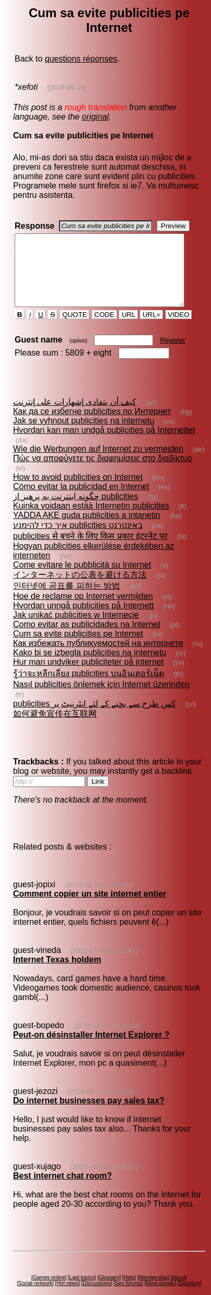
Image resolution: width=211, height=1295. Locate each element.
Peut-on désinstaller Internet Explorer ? (91, 1039)
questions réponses (80, 58)
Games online (50, 1273)
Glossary (111, 1273)
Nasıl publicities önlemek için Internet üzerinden (101, 698)
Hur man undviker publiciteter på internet (88, 676)
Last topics (83, 1273)
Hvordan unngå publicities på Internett (83, 619)
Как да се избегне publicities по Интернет (91, 425)
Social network (37, 1278)
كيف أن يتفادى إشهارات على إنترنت (74, 415)
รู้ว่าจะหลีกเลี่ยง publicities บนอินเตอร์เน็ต (88, 687)
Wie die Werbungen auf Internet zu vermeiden (98, 462)
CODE (104, 329)
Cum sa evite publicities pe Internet (78, 647)
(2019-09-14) (66, 87)
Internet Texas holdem (57, 964)
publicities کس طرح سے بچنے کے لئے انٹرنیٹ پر (94, 708)
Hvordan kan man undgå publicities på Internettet (104, 444)
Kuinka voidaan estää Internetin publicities (91, 519)
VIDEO (178, 329)
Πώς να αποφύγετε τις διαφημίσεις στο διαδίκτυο (102, 472)
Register (171, 354)
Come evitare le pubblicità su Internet (81, 578)
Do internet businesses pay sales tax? (88, 1105)
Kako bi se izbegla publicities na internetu (89, 666)
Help (130, 1273)
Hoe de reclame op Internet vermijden (83, 610)
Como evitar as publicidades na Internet (86, 638)
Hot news (69, 1278)
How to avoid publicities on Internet (77, 491)
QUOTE (74, 329)
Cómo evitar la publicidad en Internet (81, 500)
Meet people (162, 1278)
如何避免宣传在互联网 (54, 718)
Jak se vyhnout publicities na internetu (83, 434)
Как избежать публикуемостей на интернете (98, 657)
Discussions (98, 1278)
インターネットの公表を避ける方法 (79, 588)
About (180, 1273)
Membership (154, 1273)
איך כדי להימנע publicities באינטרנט (77, 539)
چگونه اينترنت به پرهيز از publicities (75, 510)
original (95, 116)
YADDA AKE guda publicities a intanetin (86, 529)
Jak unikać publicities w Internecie (75, 629)
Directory (191, 1278)
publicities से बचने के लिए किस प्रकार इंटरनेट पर (90, 550)
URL (128, 329)
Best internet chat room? (62, 1171)
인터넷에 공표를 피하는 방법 (66, 599)
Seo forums (130, 1278)
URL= (151, 329)
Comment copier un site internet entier (89, 898)
